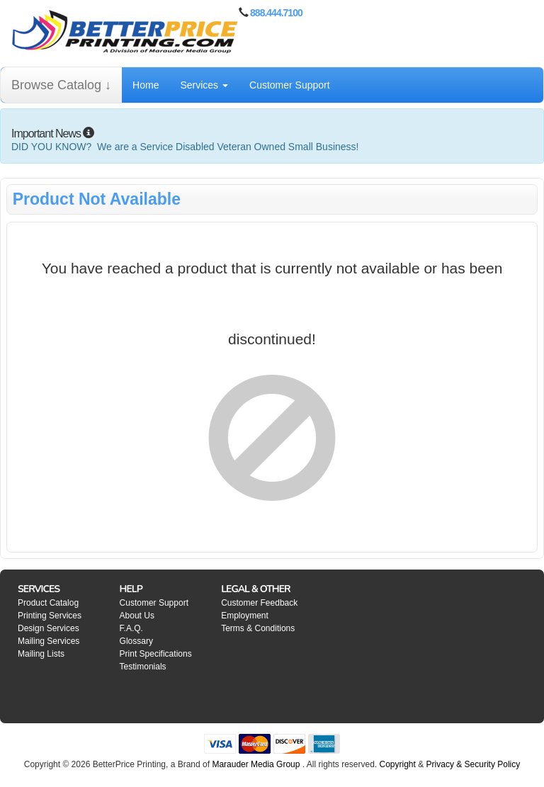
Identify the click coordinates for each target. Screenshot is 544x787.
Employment (244, 616)
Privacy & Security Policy (473, 764)
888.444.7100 (276, 12)
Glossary (136, 641)
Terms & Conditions (258, 628)
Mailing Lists (41, 654)
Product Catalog (48, 603)
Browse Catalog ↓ (61, 85)
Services (204, 85)
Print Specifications (156, 654)
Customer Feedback (259, 603)
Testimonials (143, 667)
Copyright (398, 764)
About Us (137, 616)
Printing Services (49, 616)
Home (145, 85)
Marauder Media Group (256, 764)
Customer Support (289, 85)
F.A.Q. (131, 628)
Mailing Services (48, 641)
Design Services (48, 628)
